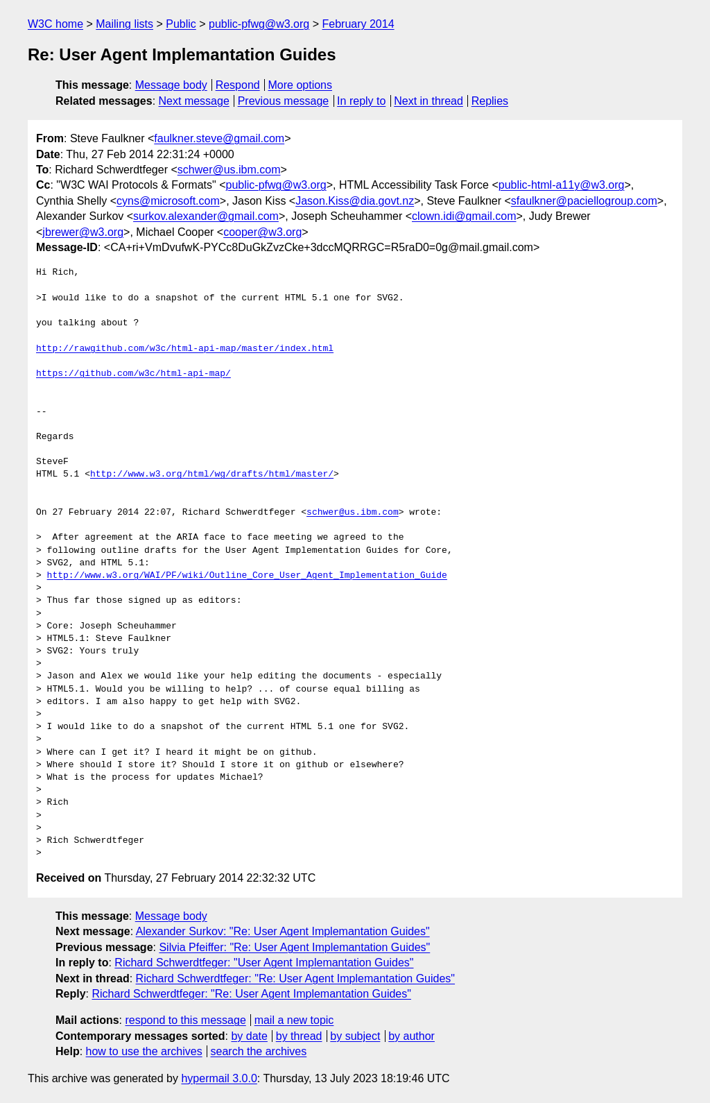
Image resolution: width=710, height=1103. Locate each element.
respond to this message (185, 1020)
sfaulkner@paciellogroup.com (584, 201)
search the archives (259, 1051)
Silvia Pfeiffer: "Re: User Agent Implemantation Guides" (294, 947)
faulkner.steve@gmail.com (219, 138)
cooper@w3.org (262, 232)
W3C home (55, 24)
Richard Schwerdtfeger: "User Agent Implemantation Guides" (263, 962)
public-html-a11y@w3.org (562, 185)
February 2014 (358, 24)
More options (300, 85)
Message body (171, 85)
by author (411, 1036)
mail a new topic (294, 1020)
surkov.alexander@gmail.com (206, 216)
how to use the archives (144, 1051)
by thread (299, 1036)
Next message (194, 101)
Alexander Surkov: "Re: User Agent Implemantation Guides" (283, 931)
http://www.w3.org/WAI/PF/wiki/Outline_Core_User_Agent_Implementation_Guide (247, 576)
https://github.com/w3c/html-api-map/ (133, 374)
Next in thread (428, 101)
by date (249, 1036)
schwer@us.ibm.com (229, 170)
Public (181, 24)
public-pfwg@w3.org (259, 24)
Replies (489, 101)
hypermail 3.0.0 (219, 1078)
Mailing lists (124, 24)
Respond (238, 85)
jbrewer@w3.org (82, 232)
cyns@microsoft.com (168, 201)
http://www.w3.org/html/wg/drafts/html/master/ (212, 474)
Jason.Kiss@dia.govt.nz (354, 201)
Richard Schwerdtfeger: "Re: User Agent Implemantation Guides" (295, 978)
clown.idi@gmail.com (464, 216)
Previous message (283, 101)
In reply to (361, 101)
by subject (355, 1036)
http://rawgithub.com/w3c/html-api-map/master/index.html (185, 349)
